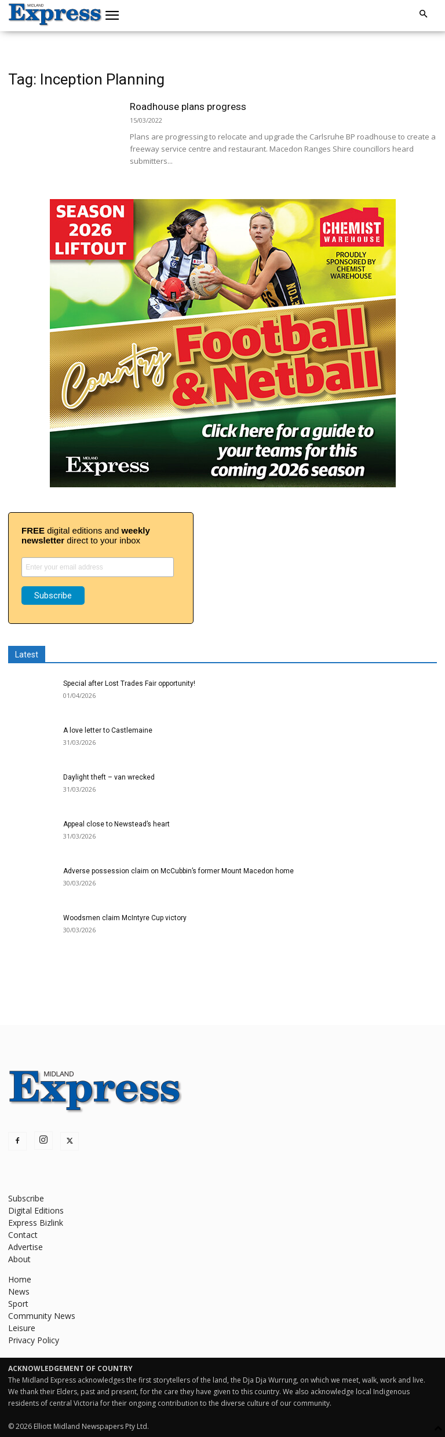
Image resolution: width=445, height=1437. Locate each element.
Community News (41, 1315)
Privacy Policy (33, 1340)
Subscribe (26, 1198)
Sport (18, 1303)
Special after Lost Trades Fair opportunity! (129, 683)
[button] (112, 15)
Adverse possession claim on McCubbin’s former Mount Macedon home (178, 871)
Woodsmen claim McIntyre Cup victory (125, 918)
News (19, 1291)
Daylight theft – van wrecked (109, 777)
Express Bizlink (35, 1222)
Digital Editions (36, 1210)
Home (19, 1279)
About (19, 1259)
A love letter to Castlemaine (107, 730)
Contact (23, 1234)
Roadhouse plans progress (188, 106)
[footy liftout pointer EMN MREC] (223, 484)
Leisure (21, 1327)
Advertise (25, 1246)
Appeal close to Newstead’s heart (116, 824)
